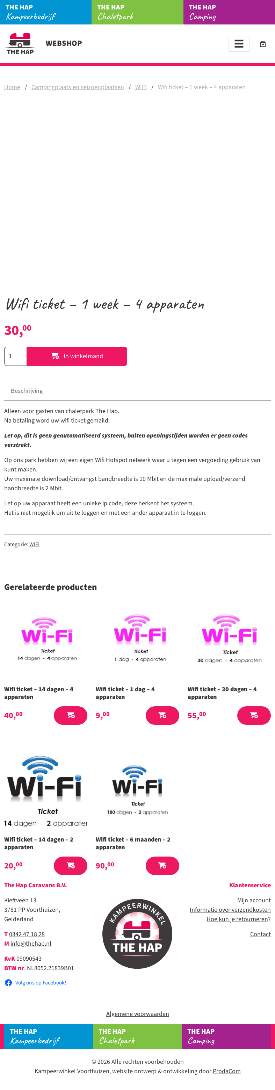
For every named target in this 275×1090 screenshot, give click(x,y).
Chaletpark (140, 12)
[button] (70, 715)
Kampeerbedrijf (49, 12)
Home (12, 87)
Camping (232, 12)
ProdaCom (227, 1071)
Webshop (43, 43)
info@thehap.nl (30, 943)
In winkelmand (77, 356)
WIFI (141, 87)
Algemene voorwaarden (137, 1014)
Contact (260, 934)
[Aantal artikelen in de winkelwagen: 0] (263, 44)
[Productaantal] (15, 356)
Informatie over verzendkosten (230, 909)
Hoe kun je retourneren (237, 919)
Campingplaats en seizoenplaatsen (77, 87)
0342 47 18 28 (27, 934)
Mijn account (254, 900)
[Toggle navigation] (239, 44)
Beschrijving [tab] (27, 391)
